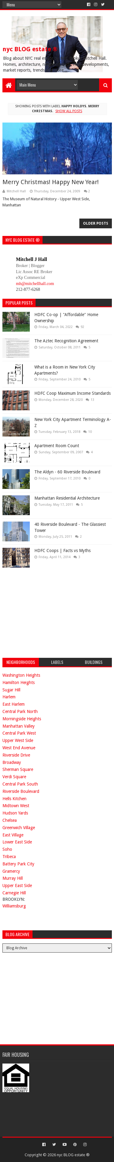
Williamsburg (14, 906)
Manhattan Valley (18, 726)
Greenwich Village (18, 827)
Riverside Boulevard (20, 791)
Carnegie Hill (14, 892)
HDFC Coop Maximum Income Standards (72, 393)
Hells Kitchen (14, 798)
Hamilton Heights (18, 682)
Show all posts (68, 111)
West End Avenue (18, 747)
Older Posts (95, 223)
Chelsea (9, 820)
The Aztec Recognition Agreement (66, 340)
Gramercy (11, 871)
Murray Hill (12, 878)
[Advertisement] (48, 612)
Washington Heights (21, 675)
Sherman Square (17, 769)
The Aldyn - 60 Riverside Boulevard (67, 471)
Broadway (11, 762)
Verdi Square (14, 776)
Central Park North (20, 711)
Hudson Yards (15, 813)
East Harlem (13, 704)
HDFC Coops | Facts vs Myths (62, 550)
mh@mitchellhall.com (35, 283)
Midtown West (15, 805)
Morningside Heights (21, 718)
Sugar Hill (11, 689)
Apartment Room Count (56, 445)
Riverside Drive (16, 755)
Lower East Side (17, 841)
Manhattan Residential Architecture (67, 498)
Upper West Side (17, 740)
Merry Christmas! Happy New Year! (50, 182)
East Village (12, 834)
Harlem (9, 696)
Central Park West (19, 733)
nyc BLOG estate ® (29, 49)
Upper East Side (17, 885)
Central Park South (20, 784)
